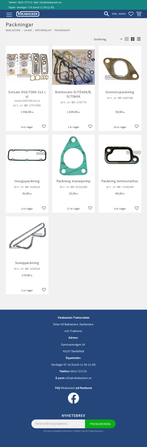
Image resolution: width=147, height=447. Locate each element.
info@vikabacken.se (51, 2)
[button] (9, 14)
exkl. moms (119, 14)
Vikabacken (67, 388)
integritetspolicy (95, 431)
